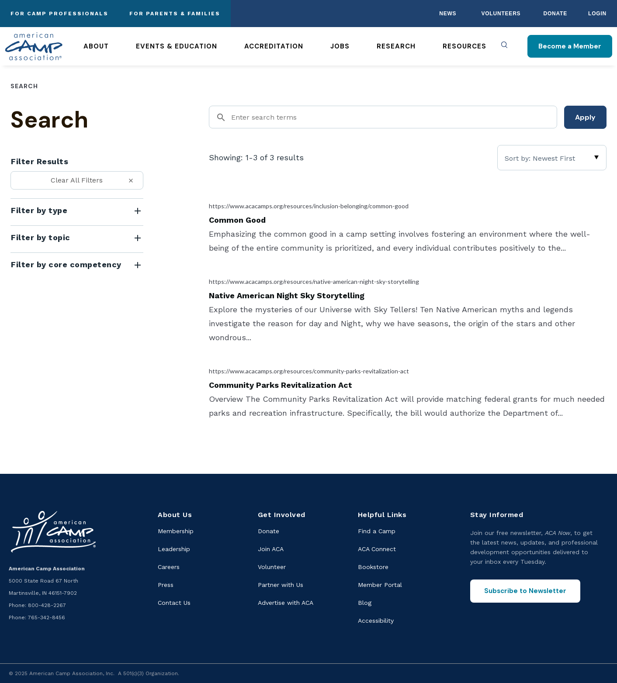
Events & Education (176, 46)
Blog (364, 602)
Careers (169, 566)
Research (396, 46)
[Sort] (552, 157)
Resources (464, 46)
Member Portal (380, 584)
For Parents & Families (174, 13)
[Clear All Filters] (76, 180)
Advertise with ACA (285, 602)
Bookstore (373, 566)
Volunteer (272, 566)
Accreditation (273, 46)
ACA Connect (377, 548)
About (96, 46)
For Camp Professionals (59, 13)
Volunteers (500, 13)
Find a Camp (376, 531)
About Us (175, 515)
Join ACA (271, 548)
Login (597, 13)
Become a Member (569, 46)
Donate (555, 13)
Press (165, 584)
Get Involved (281, 515)
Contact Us (174, 602)
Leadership (174, 548)
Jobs (340, 46)
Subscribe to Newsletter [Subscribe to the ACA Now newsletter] (525, 590)
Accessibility (376, 620)
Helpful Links (382, 515)
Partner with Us (280, 584)
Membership (176, 531)
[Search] (383, 117)
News (447, 13)
